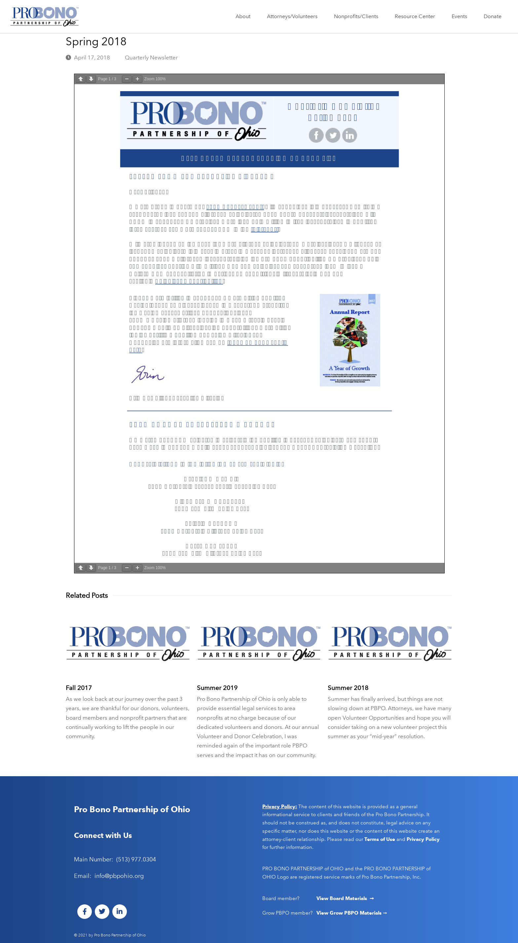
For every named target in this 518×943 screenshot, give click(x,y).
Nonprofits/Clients (358, 16)
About (245, 16)
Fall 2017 (79, 688)
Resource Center (416, 16)
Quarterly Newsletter (151, 57)
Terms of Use (379, 839)
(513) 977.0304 (136, 859)
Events (461, 16)
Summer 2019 (217, 688)
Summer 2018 (348, 688)
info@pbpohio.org (119, 876)
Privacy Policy (423, 839)
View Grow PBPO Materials (349, 913)
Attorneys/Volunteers (294, 16)
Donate (492, 16)
